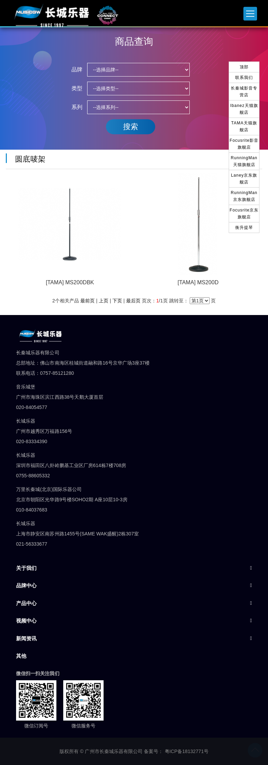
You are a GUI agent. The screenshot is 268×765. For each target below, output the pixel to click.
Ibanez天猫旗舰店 (244, 109)
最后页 (133, 300)
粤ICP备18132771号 (187, 751)
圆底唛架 (28, 159)
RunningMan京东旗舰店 (244, 196)
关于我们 (26, 568)
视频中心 (26, 621)
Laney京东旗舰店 (244, 179)
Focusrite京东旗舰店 (244, 213)
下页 (117, 300)
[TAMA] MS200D (198, 282)
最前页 (87, 300)
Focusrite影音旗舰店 (244, 144)
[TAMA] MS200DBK (70, 282)
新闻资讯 (26, 638)
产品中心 (26, 603)
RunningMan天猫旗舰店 (244, 161)
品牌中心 (26, 585)
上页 (103, 300)
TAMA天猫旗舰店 (244, 126)
